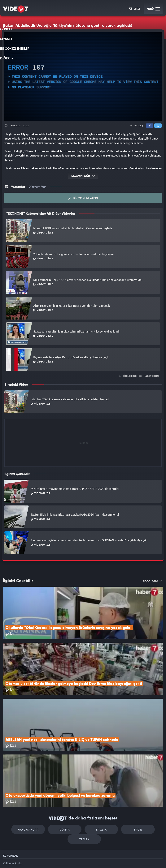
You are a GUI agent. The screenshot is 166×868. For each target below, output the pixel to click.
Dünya (67, 779)
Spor (132, 779)
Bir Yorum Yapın (83, 198)
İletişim (7, 832)
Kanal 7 (34, 858)
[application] (83, 76)
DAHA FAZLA (152, 580)
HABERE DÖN (149, 376)
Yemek (84, 791)
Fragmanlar (34, 779)
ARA (135, 9)
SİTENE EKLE (128, 376)
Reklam (7, 824)
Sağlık (99, 779)
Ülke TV (81, 858)
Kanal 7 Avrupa (66, 858)
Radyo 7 (51, 858)
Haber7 (103, 858)
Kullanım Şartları (13, 815)
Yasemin (127, 858)
